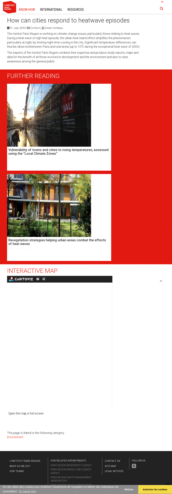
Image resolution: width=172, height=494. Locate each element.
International (51, 10)
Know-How (27, 10)
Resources (75, 10)
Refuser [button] (129, 489)
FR (162, 2)
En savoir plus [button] (27, 491)
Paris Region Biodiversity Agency (71, 465)
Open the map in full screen (26, 413)
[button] (161, 8)
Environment (15, 437)
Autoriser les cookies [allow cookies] (155, 489)
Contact (35, 28)
